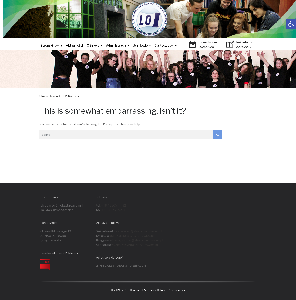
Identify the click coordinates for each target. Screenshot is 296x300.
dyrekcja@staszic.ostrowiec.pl (132, 236)
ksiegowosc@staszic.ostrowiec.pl (139, 240)
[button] (291, 24)
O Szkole (93, 45)
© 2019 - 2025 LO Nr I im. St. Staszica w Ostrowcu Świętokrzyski (148, 289)
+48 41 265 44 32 (113, 205)
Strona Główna (51, 45)
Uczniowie (140, 45)
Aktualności (74, 45)
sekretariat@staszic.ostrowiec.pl (138, 231)
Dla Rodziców (164, 45)
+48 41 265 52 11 (113, 210)
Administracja (116, 45)
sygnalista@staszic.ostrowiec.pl (135, 245)
